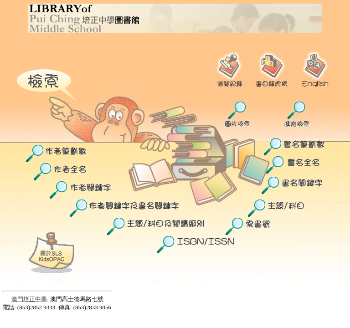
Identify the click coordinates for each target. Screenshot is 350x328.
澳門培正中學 (29, 299)
